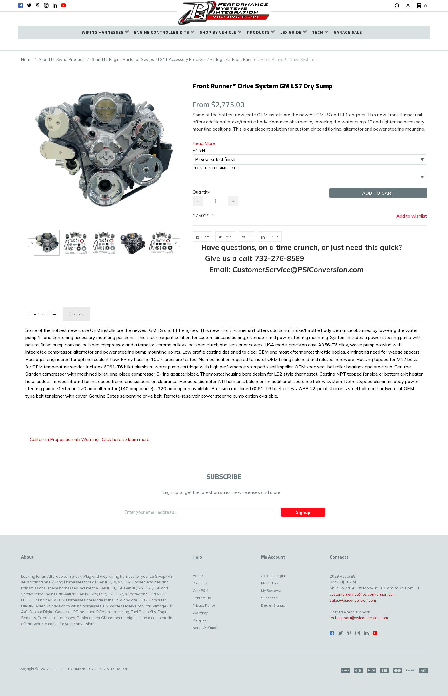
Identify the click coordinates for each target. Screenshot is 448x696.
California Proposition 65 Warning (64, 439)
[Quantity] (215, 201)
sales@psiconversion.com (353, 600)
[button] (397, 6)
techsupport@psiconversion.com (359, 617)
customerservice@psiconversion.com (363, 594)
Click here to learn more (125, 439)
